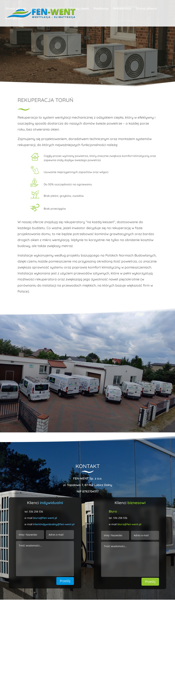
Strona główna (15, 8)
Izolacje (36, 8)
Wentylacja (13, 18)
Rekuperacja (122, 8)
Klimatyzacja (55, 8)
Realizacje (101, 8)
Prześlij (65, 581)
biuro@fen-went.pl (45, 518)
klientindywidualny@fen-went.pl (53, 524)
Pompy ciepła (79, 8)
